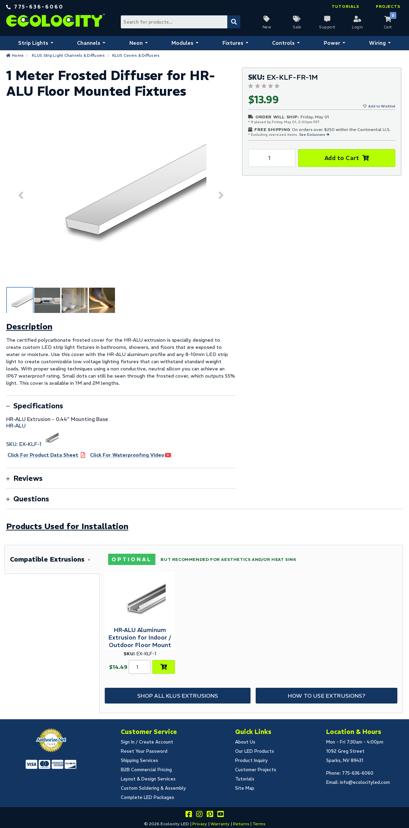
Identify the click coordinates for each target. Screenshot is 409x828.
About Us (245, 742)
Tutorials (345, 6)
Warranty (220, 823)
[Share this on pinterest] (210, 815)
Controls (283, 43)
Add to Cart (341, 158)
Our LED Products (254, 751)
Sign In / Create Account (147, 742)
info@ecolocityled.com (365, 782)
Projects (388, 6)
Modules (182, 43)
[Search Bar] (180, 21)
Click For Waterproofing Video (127, 455)
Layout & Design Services (148, 779)
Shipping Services (139, 760)
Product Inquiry (251, 760)
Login (357, 27)
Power (332, 43)
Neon (136, 43)
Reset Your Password (144, 751)
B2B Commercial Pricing (146, 770)
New (267, 27)
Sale (297, 27)
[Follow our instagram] (199, 815)
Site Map (244, 788)
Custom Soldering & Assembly (153, 788)
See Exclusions (312, 134)
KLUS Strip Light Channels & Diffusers (68, 55)
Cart (388, 27)
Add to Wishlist (381, 106)
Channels (88, 43)
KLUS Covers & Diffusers (136, 55)
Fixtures (232, 43)
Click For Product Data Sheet (43, 455)
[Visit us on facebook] (188, 815)
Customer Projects (255, 770)
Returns (241, 823)
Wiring (377, 43)
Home (18, 55)
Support (327, 27)
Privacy (199, 823)
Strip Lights (33, 43)
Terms (259, 823)
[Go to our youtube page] (220, 815)
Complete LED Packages (147, 797)
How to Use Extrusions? (326, 695)
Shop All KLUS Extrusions (177, 695)
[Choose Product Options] (163, 667)
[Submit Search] (233, 21)
